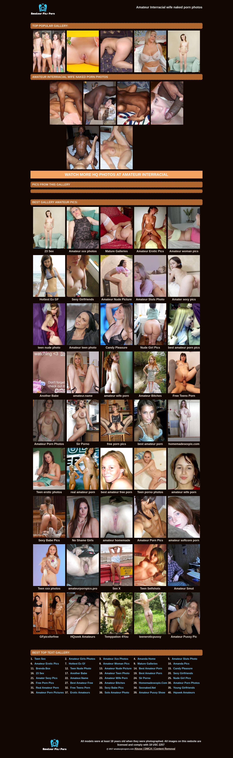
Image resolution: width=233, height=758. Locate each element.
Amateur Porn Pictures (50, 692)
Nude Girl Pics (182, 678)
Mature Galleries (148, 663)
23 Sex (40, 673)
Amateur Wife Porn (116, 678)
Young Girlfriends (184, 687)
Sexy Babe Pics (114, 687)
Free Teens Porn (80, 687)
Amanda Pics (181, 663)
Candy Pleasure (183, 668)
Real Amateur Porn (47, 687)
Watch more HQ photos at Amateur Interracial (116, 174)
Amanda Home (146, 658)
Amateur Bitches (115, 683)
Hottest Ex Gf (77, 663)
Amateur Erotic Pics (47, 663)
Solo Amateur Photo (117, 692)
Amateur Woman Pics (116, 663)
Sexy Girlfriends (183, 673)
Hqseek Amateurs (184, 692)
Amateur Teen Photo (117, 673)
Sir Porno (145, 678)
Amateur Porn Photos (186, 683)
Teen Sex (40, 658)
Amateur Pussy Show (152, 692)
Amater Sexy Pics (46, 678)
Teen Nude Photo (80, 668)
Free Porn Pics (45, 683)
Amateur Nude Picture (118, 668)
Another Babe (78, 673)
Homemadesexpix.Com (153, 683)
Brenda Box (43, 668)
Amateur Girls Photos (82, 658)
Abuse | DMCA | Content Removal (154, 748)
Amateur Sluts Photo (184, 658)
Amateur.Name (79, 678)
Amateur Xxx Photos (115, 658)
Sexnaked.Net (147, 687)
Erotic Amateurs (80, 692)
